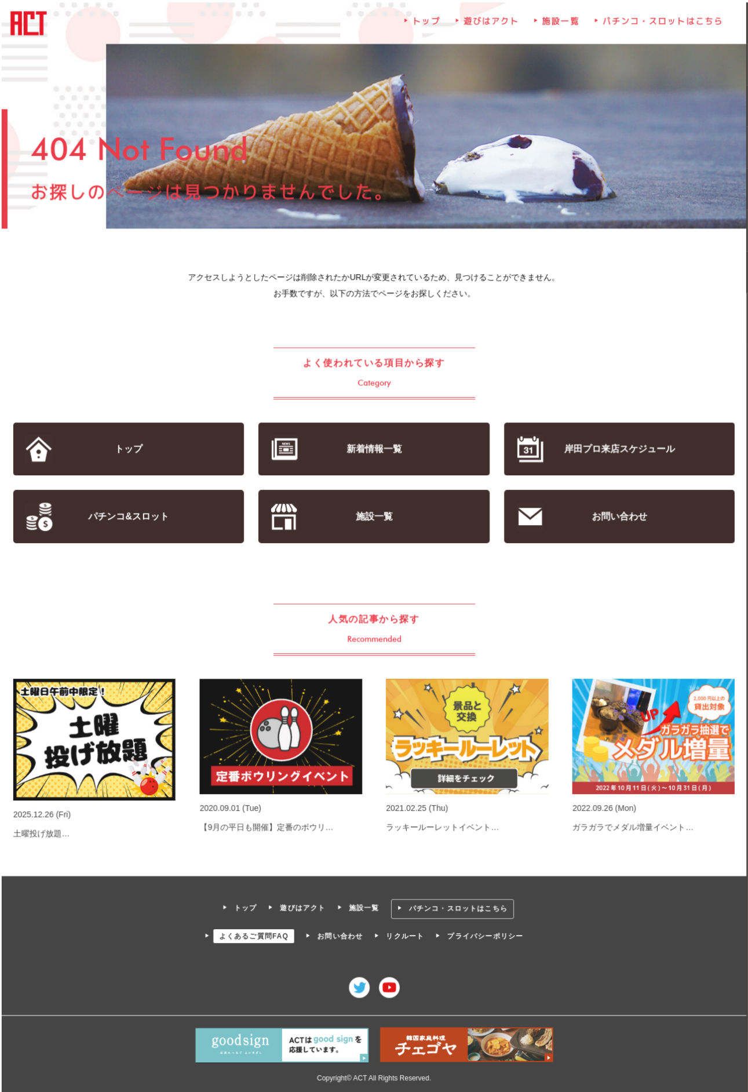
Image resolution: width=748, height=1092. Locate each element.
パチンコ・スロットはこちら (661, 24)
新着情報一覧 (374, 449)
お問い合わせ (617, 517)
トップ (426, 24)
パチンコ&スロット (130, 517)
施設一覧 (559, 24)
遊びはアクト (491, 24)
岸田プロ (618, 449)
